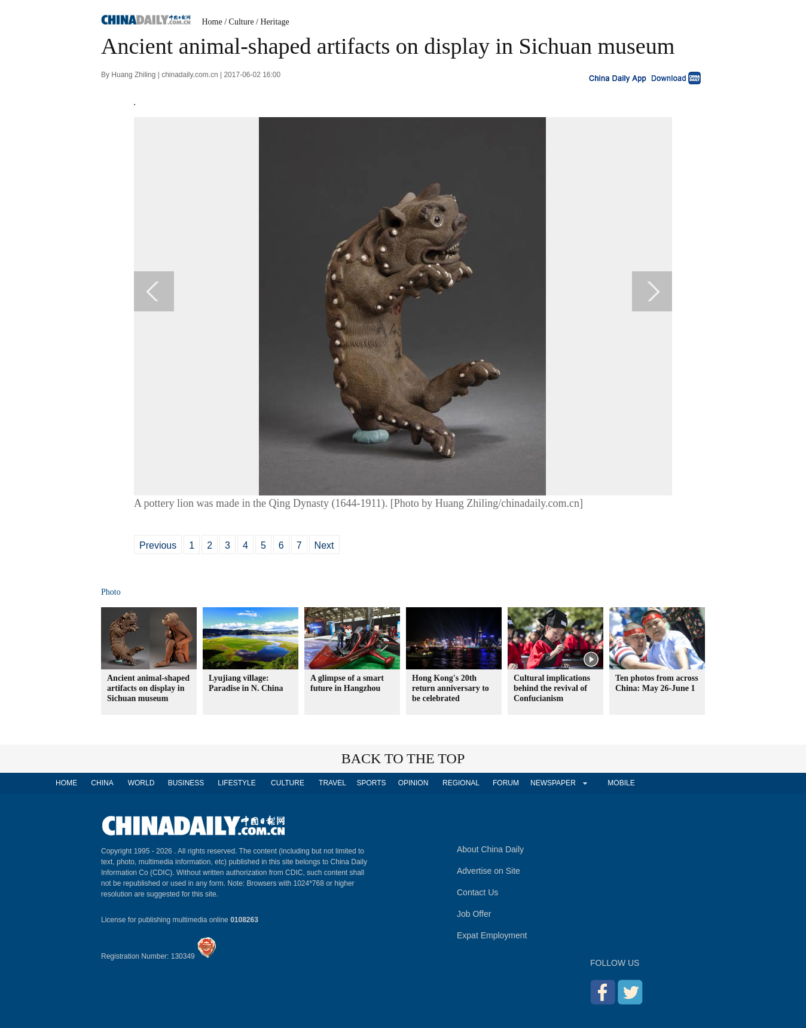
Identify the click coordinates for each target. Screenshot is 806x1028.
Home (212, 21)
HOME (66, 783)
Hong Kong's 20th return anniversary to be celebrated (450, 688)
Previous (157, 545)
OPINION (413, 783)
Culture (241, 21)
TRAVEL (332, 783)
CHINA (102, 783)
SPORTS (371, 783)
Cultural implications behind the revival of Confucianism (552, 688)
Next (324, 545)
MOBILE (620, 783)
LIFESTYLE (236, 783)
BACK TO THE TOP (403, 758)
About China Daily (490, 849)
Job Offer (474, 914)
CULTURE (287, 783)
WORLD (141, 783)
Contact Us (477, 892)
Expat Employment (492, 935)
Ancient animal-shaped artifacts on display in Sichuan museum (148, 688)
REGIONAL (461, 783)
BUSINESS (186, 783)
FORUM (506, 783)
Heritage (275, 21)
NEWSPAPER (552, 783)
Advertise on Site (488, 871)
